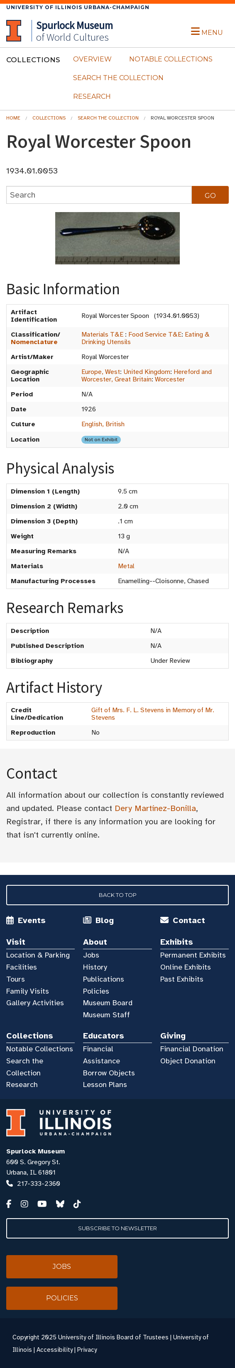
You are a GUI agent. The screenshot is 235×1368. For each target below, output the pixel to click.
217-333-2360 (38, 1184)
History (95, 967)
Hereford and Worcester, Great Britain (146, 376)
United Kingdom (146, 372)
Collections (49, 118)
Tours (15, 979)
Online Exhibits (185, 967)
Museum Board (107, 1002)
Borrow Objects (109, 1072)
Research (92, 96)
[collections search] (99, 195)
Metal (126, 566)
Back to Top (118, 895)
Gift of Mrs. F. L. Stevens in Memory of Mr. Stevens (152, 714)
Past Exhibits (181, 979)
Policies (96, 991)
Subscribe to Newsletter (117, 1228)
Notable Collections (171, 59)
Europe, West (100, 372)
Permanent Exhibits (193, 955)
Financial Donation (191, 1048)
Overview (92, 59)
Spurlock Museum (35, 1151)
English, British (103, 424)
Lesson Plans (105, 1084)
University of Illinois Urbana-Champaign (77, 7)
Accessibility (55, 1349)
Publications (103, 979)
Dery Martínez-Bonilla (155, 808)
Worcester (170, 379)
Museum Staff (106, 1014)
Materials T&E (102, 334)
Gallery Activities (35, 1002)
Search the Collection (118, 78)
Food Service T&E (154, 334)
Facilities (21, 967)
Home (13, 118)
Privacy (87, 1349)
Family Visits (27, 991)
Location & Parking (38, 955)
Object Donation (187, 1060)
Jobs (91, 955)
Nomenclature (34, 342)
